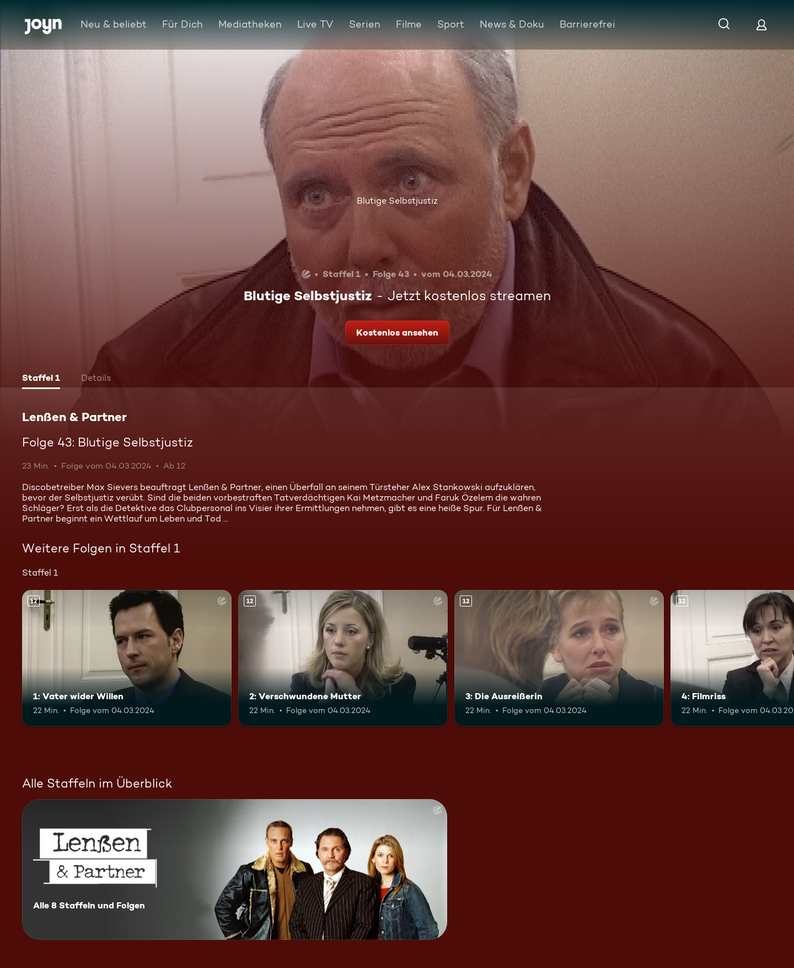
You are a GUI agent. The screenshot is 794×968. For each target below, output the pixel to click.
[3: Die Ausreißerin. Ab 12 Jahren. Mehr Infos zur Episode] (559, 658)
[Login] (761, 24)
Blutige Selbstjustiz (397, 200)
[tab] (41, 379)
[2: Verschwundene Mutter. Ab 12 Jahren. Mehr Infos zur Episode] (343, 658)
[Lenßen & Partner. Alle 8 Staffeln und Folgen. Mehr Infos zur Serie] (234, 869)
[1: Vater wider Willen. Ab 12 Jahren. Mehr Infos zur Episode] (127, 658)
